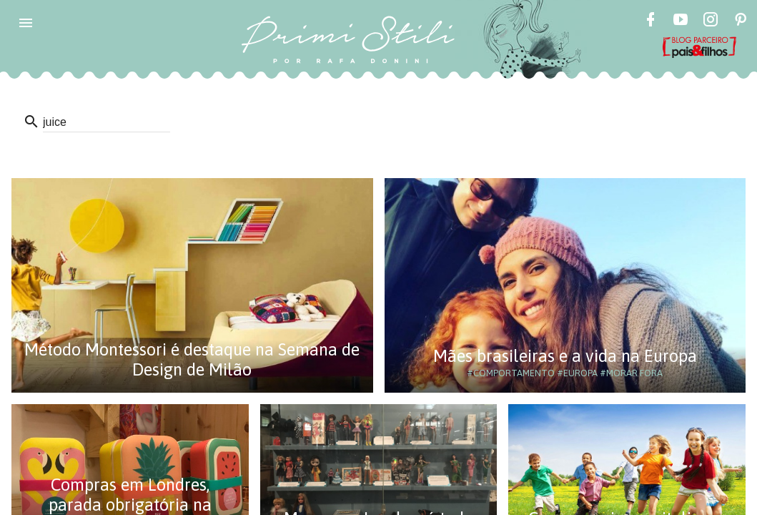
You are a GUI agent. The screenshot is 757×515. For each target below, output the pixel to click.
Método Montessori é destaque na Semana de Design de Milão (192, 359)
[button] (26, 23)
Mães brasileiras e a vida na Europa (565, 356)
